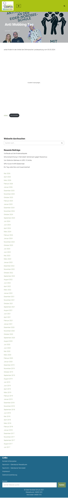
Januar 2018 (8, 430)
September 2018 (9, 410)
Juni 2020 (7, 348)
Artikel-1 (6, 115)
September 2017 (9, 441)
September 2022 (9, 276)
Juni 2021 (7, 314)
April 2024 (7, 228)
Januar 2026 (8, 187)
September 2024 (9, 218)
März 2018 (7, 424)
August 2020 (8, 341)
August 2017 (8, 444)
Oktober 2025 (8, 197)
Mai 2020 (7, 352)
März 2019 (7, 393)
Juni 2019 (7, 386)
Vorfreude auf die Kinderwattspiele (15, 153)
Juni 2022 (7, 283)
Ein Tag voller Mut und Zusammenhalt (17, 167)
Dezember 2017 (9, 434)
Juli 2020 (7, 345)
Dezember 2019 (9, 365)
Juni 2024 (7, 225)
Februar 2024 (8, 235)
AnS (8, 31)
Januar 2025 (8, 204)
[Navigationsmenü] (18, 6)
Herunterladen (14, 115)
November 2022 (9, 269)
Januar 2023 (8, 263)
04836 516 (37, 495)
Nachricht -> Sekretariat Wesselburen (14, 465)
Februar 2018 (8, 427)
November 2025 (9, 194)
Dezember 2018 (9, 403)
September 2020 (9, 338)
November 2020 (9, 331)
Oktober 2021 (8, 304)
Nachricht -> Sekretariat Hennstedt (13, 468)
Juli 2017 (7, 448)
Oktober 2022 (8, 273)
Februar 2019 (8, 396)
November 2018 (9, 406)
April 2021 (7, 317)
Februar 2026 (8, 184)
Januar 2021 (8, 324)
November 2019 (9, 369)
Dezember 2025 (9, 191)
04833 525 (38, 493)
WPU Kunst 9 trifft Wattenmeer (14, 164)
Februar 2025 (8, 201)
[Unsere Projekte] (7, 5)
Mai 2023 (7, 256)
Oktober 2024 (8, 215)
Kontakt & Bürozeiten (9, 461)
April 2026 (7, 177)
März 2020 (7, 355)
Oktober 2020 (8, 334)
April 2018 (7, 420)
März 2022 (7, 290)
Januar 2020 (8, 362)
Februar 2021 (8, 321)
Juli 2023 (7, 249)
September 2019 (9, 376)
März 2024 (7, 232)
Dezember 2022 (9, 266)
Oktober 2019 (8, 372)
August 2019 (8, 379)
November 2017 (9, 437)
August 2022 (8, 280)
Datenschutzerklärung (9, 475)
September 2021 (9, 307)
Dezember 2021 (9, 297)
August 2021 (8, 310)
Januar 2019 (8, 400)
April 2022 (7, 287)
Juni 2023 (7, 252)
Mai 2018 (7, 417)
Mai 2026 (7, 173)
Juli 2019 (7, 382)
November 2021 (9, 300)
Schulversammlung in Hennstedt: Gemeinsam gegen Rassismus (25, 157)
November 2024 (9, 211)
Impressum (6, 472)
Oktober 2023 (8, 245)
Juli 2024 (7, 221)
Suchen (4, 482)
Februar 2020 (8, 358)
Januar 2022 (8, 293)
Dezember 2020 (9, 328)
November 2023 (9, 242)
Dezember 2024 (9, 208)
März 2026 (7, 180)
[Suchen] (64, 6)
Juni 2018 (7, 413)
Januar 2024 (8, 239)
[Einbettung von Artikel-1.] (34, 82)
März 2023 (7, 259)
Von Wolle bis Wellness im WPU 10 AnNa (18, 160)
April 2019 (7, 389)
